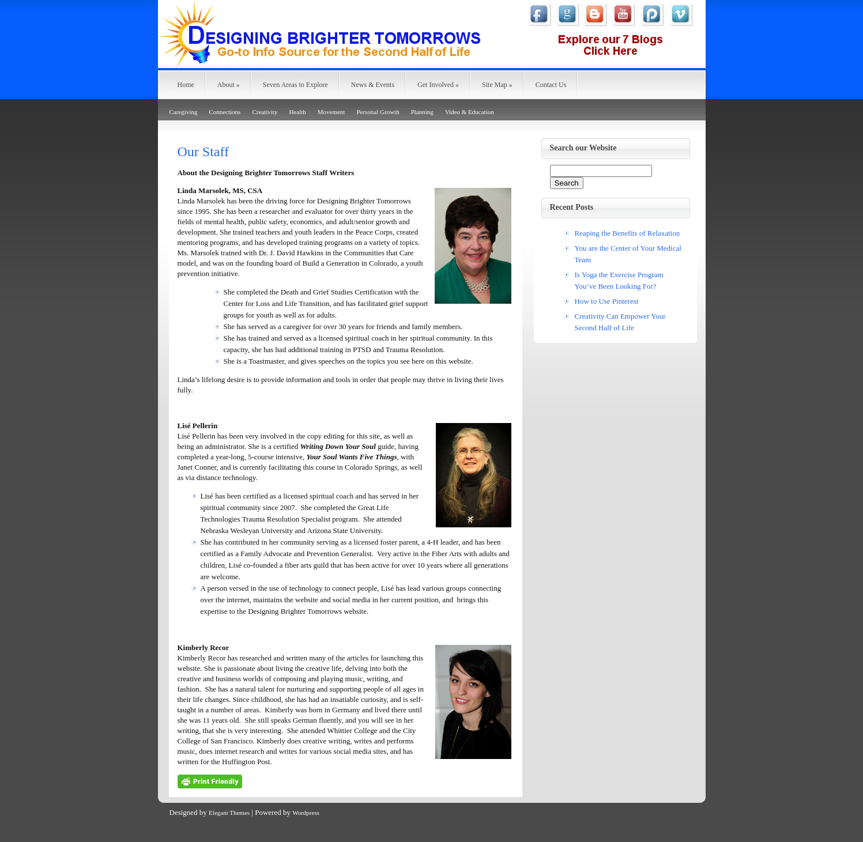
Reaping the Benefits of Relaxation (627, 233)
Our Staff (203, 151)
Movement (331, 111)
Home (186, 85)
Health (297, 111)
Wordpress (305, 812)
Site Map (497, 85)
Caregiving (183, 111)
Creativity (264, 111)
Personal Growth (377, 111)
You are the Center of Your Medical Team (628, 254)
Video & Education (469, 111)
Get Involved (438, 85)
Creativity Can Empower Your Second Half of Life (620, 322)
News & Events (372, 85)
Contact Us (551, 85)
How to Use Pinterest (607, 301)
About (228, 85)
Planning (422, 111)
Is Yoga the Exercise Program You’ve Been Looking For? (619, 280)
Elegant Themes (229, 812)
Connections (224, 111)
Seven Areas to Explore (295, 85)
